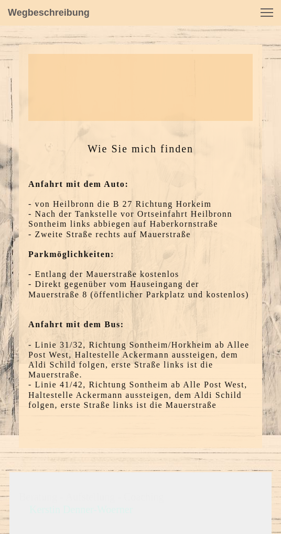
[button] (267, 12)
